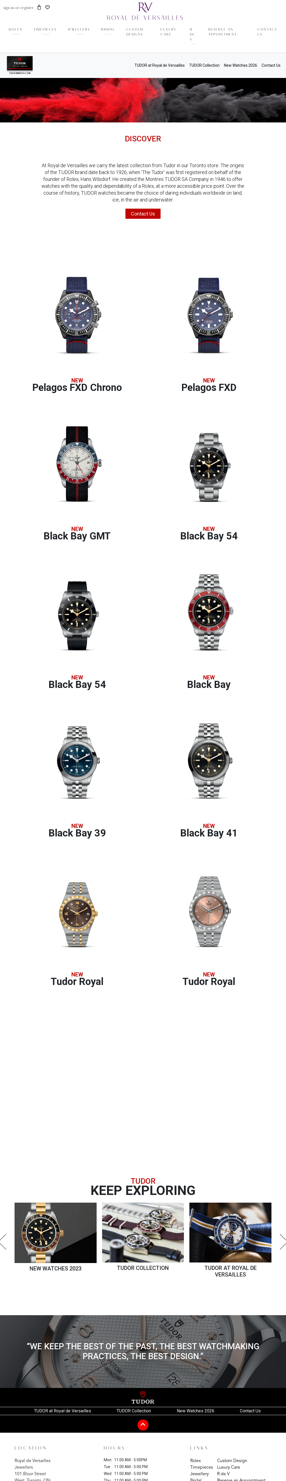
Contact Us (271, 65)
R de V (223, 1474)
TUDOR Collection (204, 65)
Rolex (195, 1461)
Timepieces (201, 1467)
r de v (192, 34)
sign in (8, 8)
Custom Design (232, 1461)
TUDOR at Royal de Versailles (159, 65)
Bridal (108, 29)
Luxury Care (228, 1467)
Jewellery (79, 29)
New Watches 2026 (240, 65)
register (27, 8)
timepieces (45, 29)
